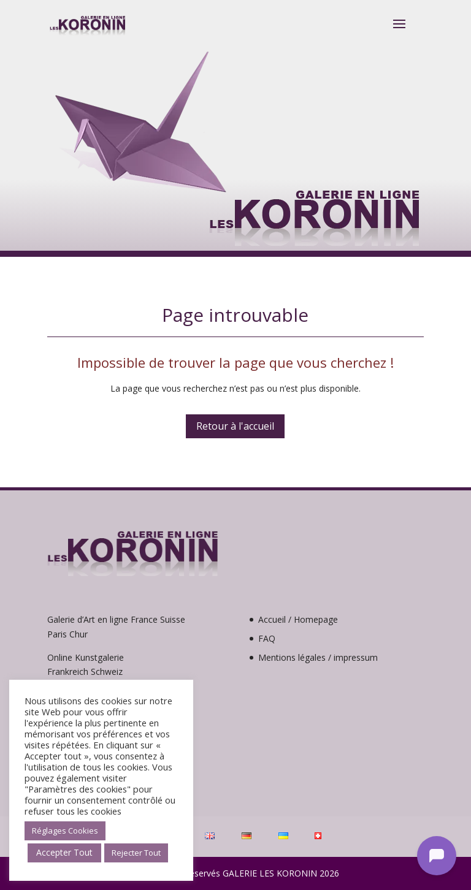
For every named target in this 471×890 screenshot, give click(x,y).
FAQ (266, 638)
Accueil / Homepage (298, 619)
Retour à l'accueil (235, 426)
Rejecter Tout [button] (136, 852)
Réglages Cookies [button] (65, 830)
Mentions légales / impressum (318, 657)
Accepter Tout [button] (64, 852)
